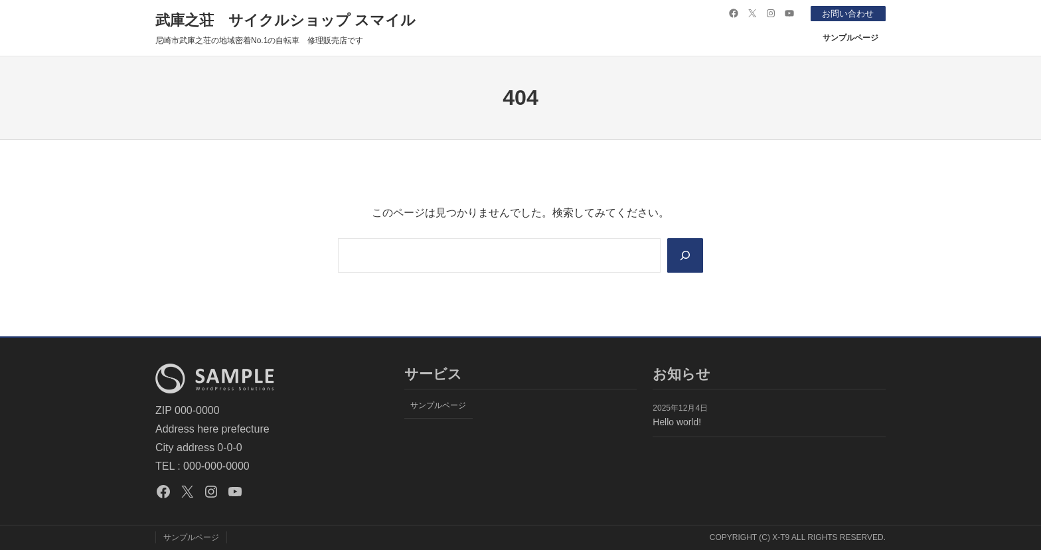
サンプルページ (850, 37)
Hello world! (677, 422)
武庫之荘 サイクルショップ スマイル (285, 20)
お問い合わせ (845, 13)
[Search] (684, 255)
